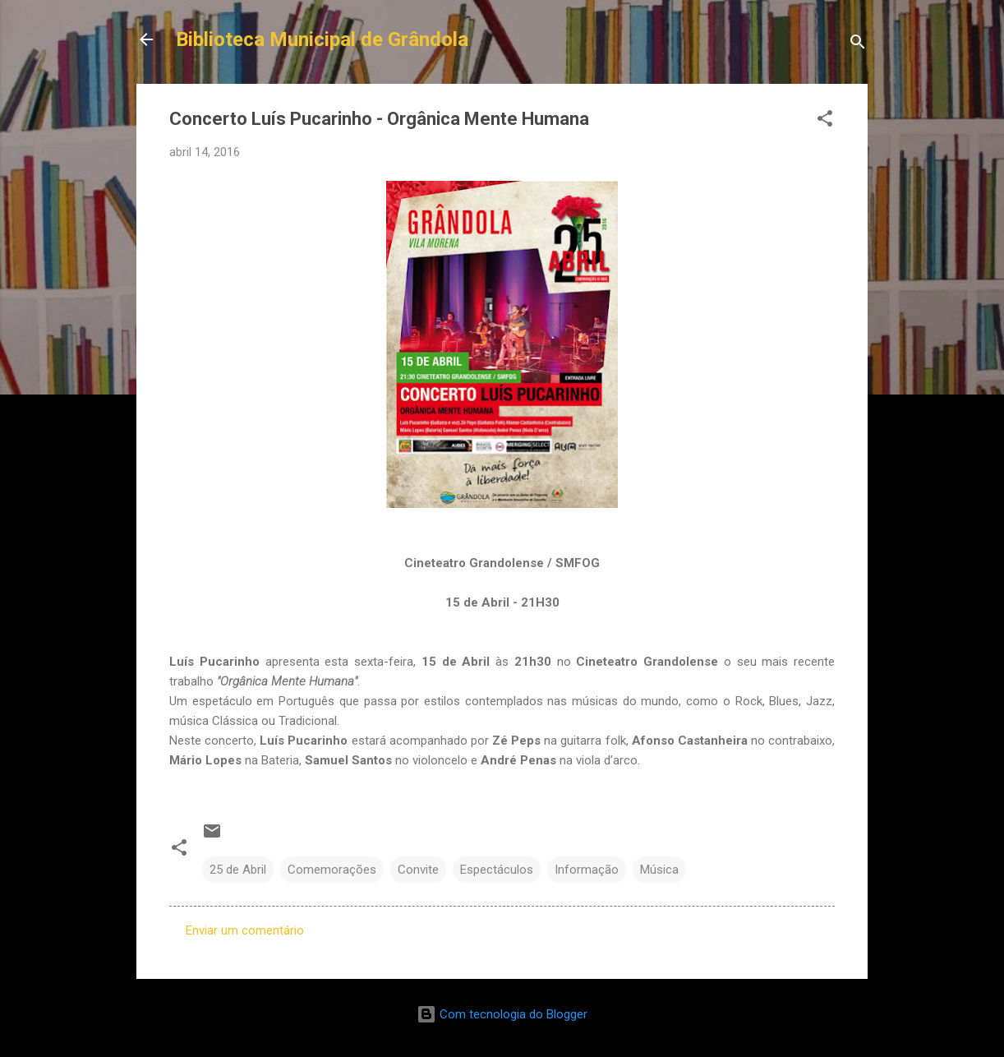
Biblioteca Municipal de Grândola (322, 39)
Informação (587, 869)
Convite (418, 869)
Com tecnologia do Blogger (502, 1014)
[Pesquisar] (858, 45)
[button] (825, 121)
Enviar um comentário (245, 930)
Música (659, 869)
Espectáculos (496, 869)
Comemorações (332, 869)
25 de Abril (238, 869)
